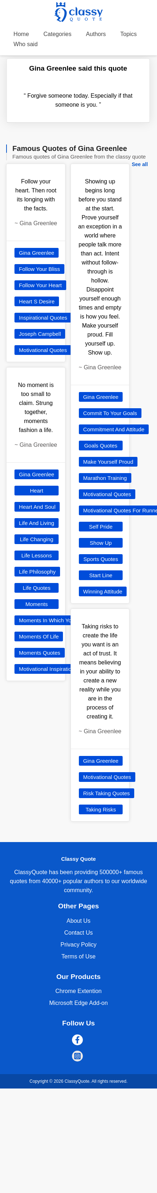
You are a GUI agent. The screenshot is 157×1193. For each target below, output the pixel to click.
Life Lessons (36, 555)
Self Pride (101, 527)
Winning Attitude (102, 591)
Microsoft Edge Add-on (78, 1003)
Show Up (101, 543)
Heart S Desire (36, 301)
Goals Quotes (101, 445)
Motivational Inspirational (48, 669)
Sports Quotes (101, 559)
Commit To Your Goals (110, 413)
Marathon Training (105, 478)
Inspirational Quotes (43, 318)
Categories (57, 34)
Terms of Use (78, 956)
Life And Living (36, 523)
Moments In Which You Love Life (58, 620)
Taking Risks (100, 809)
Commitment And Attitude (113, 429)
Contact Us (78, 933)
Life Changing (37, 539)
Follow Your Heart (40, 285)
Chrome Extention (78, 991)
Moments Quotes (39, 653)
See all (140, 164)
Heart (36, 491)
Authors (96, 34)
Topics (128, 34)
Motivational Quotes (43, 350)
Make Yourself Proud (108, 462)
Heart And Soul (37, 507)
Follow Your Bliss (39, 269)
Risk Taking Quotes (106, 793)
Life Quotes (37, 588)
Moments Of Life (39, 636)
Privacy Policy (78, 945)
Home (21, 34)
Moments (36, 604)
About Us (78, 921)
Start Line (100, 575)
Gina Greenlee (36, 253)
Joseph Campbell (40, 334)
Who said (25, 44)
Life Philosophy (37, 572)
